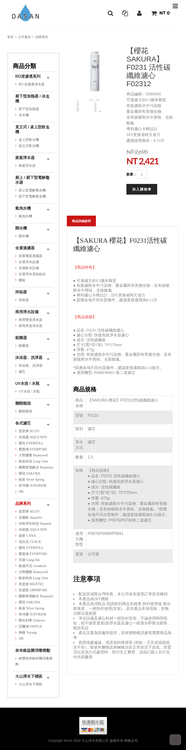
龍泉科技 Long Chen (33, 461)
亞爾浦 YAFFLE (30, 626)
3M (21, 491)
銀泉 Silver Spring (31, 479)
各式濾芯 (23, 423)
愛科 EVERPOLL (31, 443)
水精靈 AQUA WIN (33, 437)
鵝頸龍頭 (23, 403)
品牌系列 (41, 37)
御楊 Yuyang (28, 632)
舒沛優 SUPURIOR (32, 485)
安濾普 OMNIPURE (33, 590)
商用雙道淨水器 (30, 320)
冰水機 (24, 115)
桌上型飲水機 (29, 140)
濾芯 (22, 371)
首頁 (10, 37)
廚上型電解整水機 (32, 190)
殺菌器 (21, 338)
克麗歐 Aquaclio (30, 517)
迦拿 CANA (27, 536)
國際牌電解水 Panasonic (36, 467)
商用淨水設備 (27, 312)
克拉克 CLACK (30, 542)
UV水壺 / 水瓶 (27, 383)
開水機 (21, 228)
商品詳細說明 (81, 221)
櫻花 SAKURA (29, 473)
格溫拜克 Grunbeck (32, 566)
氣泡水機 (23, 208)
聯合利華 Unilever (32, 620)
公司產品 (24, 37)
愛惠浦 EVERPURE (33, 449)
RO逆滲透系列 (27, 76)
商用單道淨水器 (30, 326)
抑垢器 (21, 292)
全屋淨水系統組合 (32, 274)
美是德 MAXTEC (31, 584)
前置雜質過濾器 (30, 256)
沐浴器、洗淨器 (28, 358)
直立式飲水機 (29, 146)
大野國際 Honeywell (33, 455)
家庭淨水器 (25, 158)
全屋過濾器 (25, 248)
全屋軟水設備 (29, 268)
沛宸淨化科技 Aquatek (35, 523)
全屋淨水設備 (29, 262)
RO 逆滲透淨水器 (32, 84)
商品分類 (24, 66)
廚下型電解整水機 (32, 196)
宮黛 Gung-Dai (29, 560)
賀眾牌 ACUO (29, 431)
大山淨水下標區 (28, 676)
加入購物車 (142, 189)
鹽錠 (22, 280)
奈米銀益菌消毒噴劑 (32, 650)
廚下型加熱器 (29, 109)
